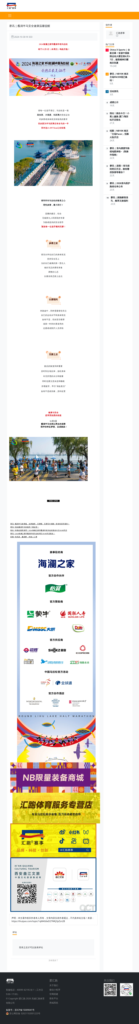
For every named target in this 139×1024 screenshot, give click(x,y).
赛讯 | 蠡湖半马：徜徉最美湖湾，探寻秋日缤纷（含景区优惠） (34, 511)
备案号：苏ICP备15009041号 (20, 1009)
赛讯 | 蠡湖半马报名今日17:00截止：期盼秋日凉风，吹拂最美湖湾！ (35, 521)
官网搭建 (53, 994)
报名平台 (53, 998)
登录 (21, 947)
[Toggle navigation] (10, 15)
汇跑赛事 (120, 32)
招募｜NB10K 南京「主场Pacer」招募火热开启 (119, 134)
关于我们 (53, 985)
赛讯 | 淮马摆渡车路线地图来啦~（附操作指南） (119, 151)
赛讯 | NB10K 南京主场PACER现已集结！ (119, 77)
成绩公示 (114, 102)
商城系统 (53, 1002)
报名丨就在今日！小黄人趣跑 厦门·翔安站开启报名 (119, 116)
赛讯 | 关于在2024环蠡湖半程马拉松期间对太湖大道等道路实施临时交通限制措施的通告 (44, 509)
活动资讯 (114, 91)
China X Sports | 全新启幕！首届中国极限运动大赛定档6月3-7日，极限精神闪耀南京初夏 (120, 56)
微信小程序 (54, 989)
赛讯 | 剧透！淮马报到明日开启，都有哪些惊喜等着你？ (119, 169)
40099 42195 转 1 (25, 989)
